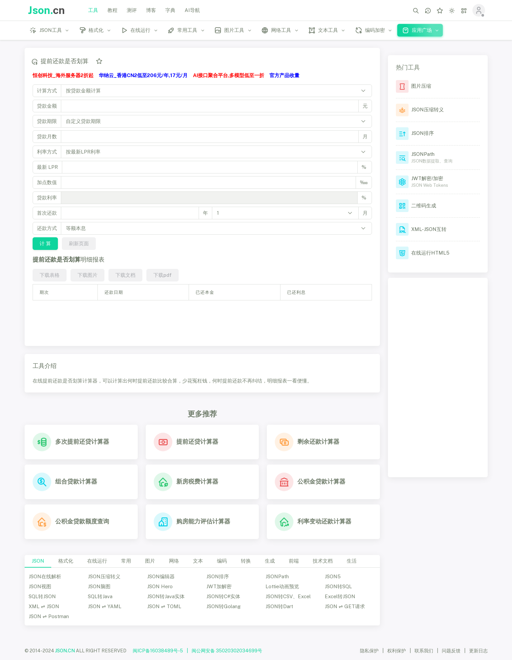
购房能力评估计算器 (203, 521)
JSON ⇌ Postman (49, 616)
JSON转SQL (338, 586)
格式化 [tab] (65, 561)
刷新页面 (78, 243)
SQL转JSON (42, 596)
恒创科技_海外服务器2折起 (63, 75)
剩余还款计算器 (318, 441)
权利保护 (396, 650)
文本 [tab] (198, 561)
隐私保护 (369, 650)
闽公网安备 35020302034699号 (227, 650)
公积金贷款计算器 (321, 481)
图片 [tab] (150, 561)
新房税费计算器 (197, 481)
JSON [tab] (38, 561)
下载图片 (87, 275)
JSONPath (277, 576)
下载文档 (125, 275)
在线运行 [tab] (97, 561)
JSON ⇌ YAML (104, 606)
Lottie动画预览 (282, 586)
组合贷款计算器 (76, 481)
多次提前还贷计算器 (82, 441)
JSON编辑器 (161, 576)
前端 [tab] (294, 561)
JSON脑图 (99, 586)
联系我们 (424, 650)
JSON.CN (65, 650)
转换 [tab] (246, 561)
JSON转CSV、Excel (288, 596)
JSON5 (333, 576)
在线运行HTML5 (430, 253)
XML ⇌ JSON (44, 606)
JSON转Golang (223, 606)
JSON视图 (40, 586)
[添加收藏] (98, 61)
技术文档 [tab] (323, 561)
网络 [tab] (174, 561)
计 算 (45, 243)
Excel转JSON (340, 596)
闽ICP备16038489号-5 (158, 650)
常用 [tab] (126, 561)
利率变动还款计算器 (324, 521)
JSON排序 (217, 576)
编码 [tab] (222, 561)
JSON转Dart (279, 606)
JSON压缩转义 (104, 576)
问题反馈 (451, 650)
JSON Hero (160, 586)
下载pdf (162, 275)
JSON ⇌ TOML (164, 606)
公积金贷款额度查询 (82, 521)
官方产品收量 (284, 75)
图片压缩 (421, 86)
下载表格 (49, 275)
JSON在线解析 (45, 576)
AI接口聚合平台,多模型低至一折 (228, 75)
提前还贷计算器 (197, 441)
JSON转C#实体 (223, 596)
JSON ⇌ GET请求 (345, 606)
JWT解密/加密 (427, 178)
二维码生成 (423, 205)
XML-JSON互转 (428, 229)
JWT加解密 (219, 586)
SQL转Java (100, 596)
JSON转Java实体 (166, 596)
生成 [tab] (270, 561)
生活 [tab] (352, 561)
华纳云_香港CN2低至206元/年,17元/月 (143, 75)
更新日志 (478, 650)
